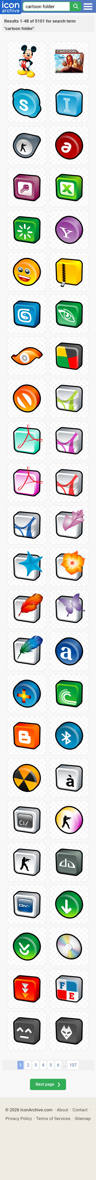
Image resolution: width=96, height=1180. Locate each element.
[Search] (75, 6)
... (64, 1065)
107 (73, 1065)
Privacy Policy (18, 1118)
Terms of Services (53, 1118)
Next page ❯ (48, 1084)
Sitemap (83, 1118)
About (62, 1109)
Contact (80, 1109)
